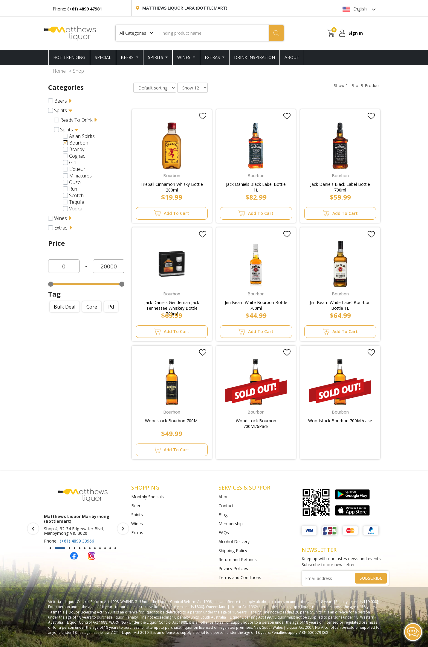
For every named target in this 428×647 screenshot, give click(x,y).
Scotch (76, 195)
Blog (222, 514)
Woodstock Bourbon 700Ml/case (340, 420)
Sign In (355, 33)
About (224, 496)
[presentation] (33, 528)
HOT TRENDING (69, 57)
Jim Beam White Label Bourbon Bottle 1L (340, 304)
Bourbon (78, 142)
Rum (74, 189)
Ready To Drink (76, 120)
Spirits (156, 57)
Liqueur (77, 169)
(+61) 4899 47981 (76, 531)
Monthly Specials (147, 496)
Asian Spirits (82, 136)
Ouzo (75, 182)
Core (91, 306)
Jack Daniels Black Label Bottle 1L (256, 185)
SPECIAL (103, 57)
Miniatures (80, 175)
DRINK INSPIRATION (254, 57)
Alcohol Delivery (234, 541)
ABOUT (292, 57)
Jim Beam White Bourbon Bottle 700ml (256, 304)
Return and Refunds (237, 559)
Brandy (76, 149)
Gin (72, 162)
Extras (213, 57)
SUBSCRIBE (371, 578)
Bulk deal (64, 306)
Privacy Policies (233, 568)
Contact (226, 505)
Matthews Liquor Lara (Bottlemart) (184, 8)
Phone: (77, 9)
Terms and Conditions (239, 577)
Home (59, 71)
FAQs (223, 532)
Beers (128, 57)
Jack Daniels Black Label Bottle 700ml (340, 185)
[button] (50, 548)
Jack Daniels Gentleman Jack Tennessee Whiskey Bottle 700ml (171, 304)
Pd (111, 306)
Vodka (75, 208)
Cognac (77, 156)
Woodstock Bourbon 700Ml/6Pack (256, 422)
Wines (184, 57)
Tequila (76, 202)
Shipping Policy (232, 550)
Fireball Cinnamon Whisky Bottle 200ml (171, 185)
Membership (230, 523)
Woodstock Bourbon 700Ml (171, 420)
